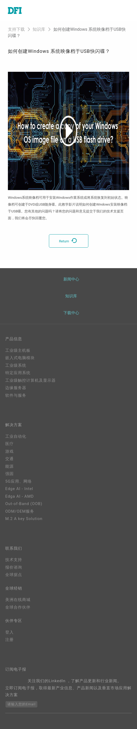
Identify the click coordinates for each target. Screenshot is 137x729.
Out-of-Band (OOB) (23, 503)
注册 (9, 639)
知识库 (39, 29)
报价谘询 (13, 567)
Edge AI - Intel (19, 488)
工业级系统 (15, 365)
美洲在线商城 (18, 599)
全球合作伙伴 (18, 607)
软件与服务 (15, 395)
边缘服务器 (15, 387)
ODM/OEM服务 (19, 511)
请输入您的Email (21, 704)
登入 (9, 632)
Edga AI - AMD (19, 496)
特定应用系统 (18, 372)
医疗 (9, 443)
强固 (9, 473)
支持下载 (16, 29)
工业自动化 (15, 436)
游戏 (9, 451)
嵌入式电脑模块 (20, 357)
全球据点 (13, 574)
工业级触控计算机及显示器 (30, 380)
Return (68, 241)
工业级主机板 (18, 350)
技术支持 (13, 559)
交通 (9, 458)
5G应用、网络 (18, 481)
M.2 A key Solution (24, 518)
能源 (9, 466)
